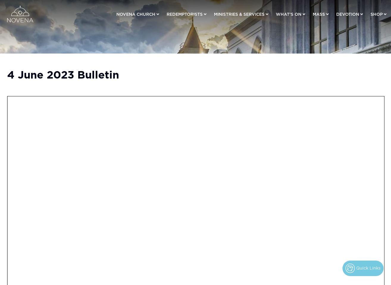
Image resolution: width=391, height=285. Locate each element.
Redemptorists (185, 14)
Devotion (347, 14)
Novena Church (135, 14)
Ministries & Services (239, 14)
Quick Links (363, 268)
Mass (319, 14)
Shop (376, 14)
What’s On (288, 14)
